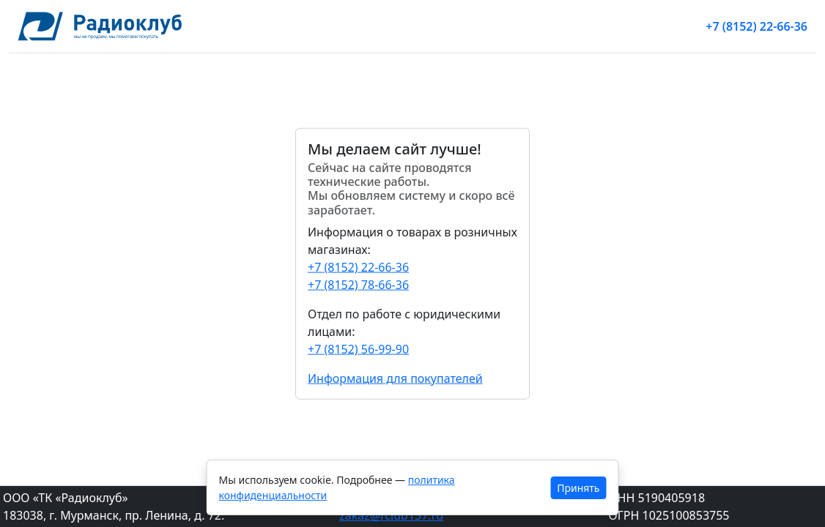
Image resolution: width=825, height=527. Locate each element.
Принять (578, 488)
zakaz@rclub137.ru (391, 515)
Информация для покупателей (395, 378)
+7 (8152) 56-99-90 (358, 348)
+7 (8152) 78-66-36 (358, 284)
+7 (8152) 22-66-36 (756, 26)
